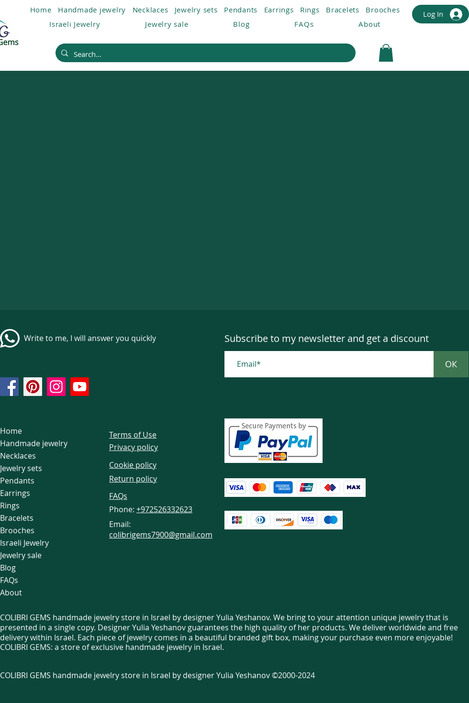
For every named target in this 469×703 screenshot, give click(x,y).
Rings (10, 505)
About (11, 592)
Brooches (17, 530)
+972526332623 (164, 509)
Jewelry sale (21, 555)
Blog (8, 567)
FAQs (9, 580)
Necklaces (18, 455)
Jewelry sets (21, 468)
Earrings (15, 493)
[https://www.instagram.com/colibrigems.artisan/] (56, 386)
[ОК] (451, 364)
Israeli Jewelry (24, 543)
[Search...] (204, 54)
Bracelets (17, 518)
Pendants (17, 480)
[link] (386, 53)
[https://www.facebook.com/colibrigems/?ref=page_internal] (9, 386)
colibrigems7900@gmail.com (160, 534)
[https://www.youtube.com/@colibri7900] (79, 386)
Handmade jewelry (33, 443)
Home (11, 431)
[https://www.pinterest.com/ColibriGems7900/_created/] (32, 386)
